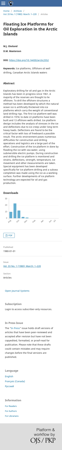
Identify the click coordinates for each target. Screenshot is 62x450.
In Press (15, 328)
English (9, 376)
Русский (9, 386)
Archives (18, 10)
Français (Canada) (15, 381)
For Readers (11, 406)
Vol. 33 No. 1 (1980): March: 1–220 (20, 14)
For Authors (11, 411)
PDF (10, 235)
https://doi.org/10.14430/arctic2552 (29, 60)
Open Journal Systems (17, 290)
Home (6, 10)
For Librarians (12, 415)
